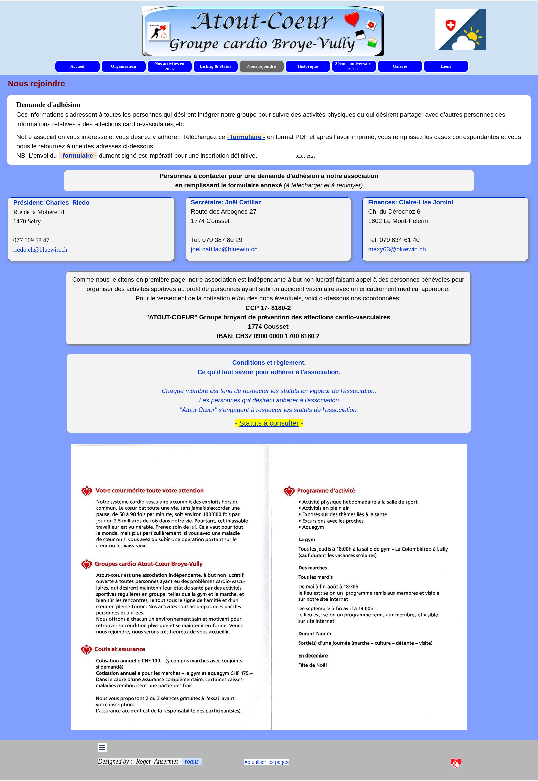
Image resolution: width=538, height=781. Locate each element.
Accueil (77, 66)
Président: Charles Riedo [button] (51, 202)
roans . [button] (193, 761)
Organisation (123, 66)
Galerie (400, 66)
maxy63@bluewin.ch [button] (397, 249)
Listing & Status (215, 66)
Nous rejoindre (261, 66)
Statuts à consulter (269, 423)
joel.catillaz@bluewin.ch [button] (224, 249)
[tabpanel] (263, 35)
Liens (445, 66)
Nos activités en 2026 (169, 66)
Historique (308, 66)
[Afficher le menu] (102, 747)
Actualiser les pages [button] (266, 762)
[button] (226, 202)
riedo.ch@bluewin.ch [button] (40, 249)
